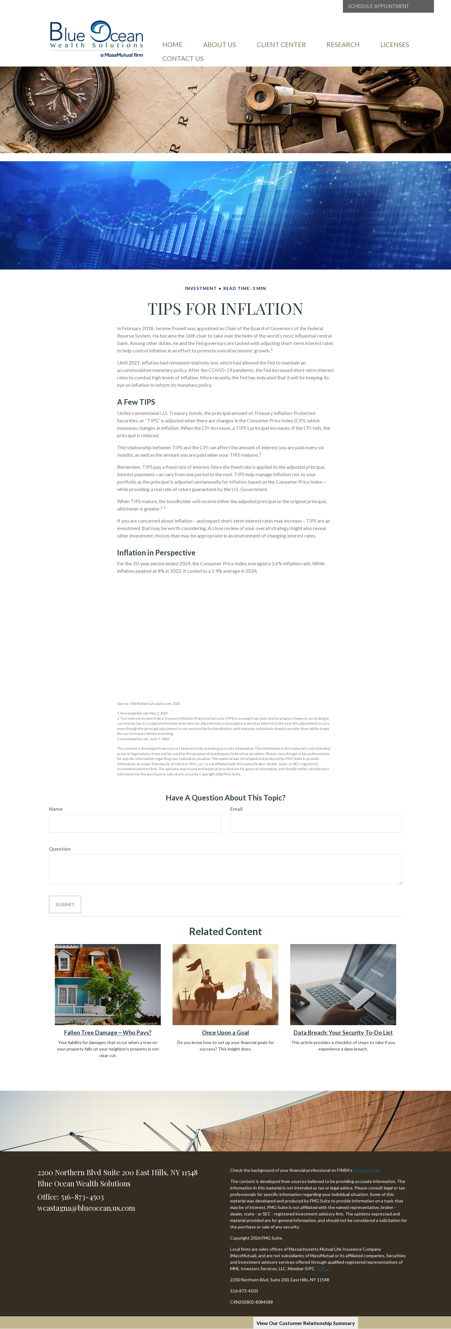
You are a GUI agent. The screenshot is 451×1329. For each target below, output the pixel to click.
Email (236, 809)
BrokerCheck (366, 1170)
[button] (220, 43)
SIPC (322, 1268)
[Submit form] (65, 904)
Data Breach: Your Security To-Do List (343, 1032)
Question (60, 849)
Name (56, 809)
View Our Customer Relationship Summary (305, 1323)
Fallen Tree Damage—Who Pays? (107, 1032)
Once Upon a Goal (225, 1032)
